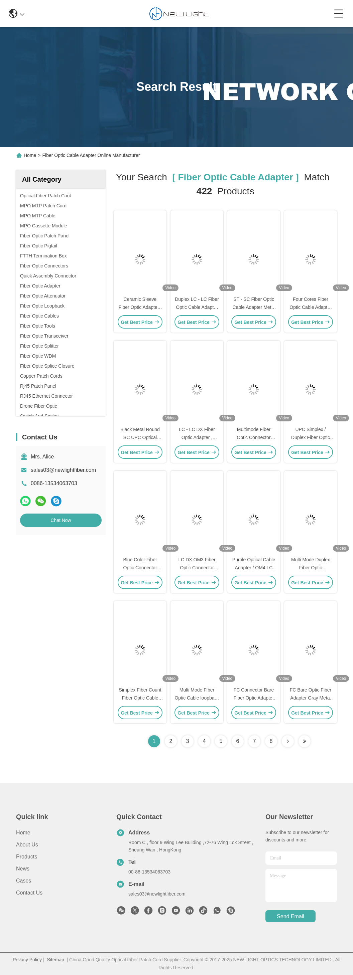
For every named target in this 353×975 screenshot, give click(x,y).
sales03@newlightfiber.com (63, 470)
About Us (27, 844)
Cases (23, 881)
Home (30, 155)
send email (290, 916)
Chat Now (60, 520)
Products (26, 856)
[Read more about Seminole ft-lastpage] (305, 741)
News (22, 868)
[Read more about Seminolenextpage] (288, 741)
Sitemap (55, 959)
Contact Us (29, 893)
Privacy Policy (27, 959)
